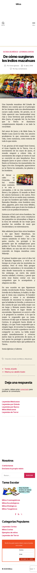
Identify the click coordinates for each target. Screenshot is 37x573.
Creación (8, 359)
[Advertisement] (18, 27)
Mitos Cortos (7, 530)
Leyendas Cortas (26, 51)
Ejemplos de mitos (10, 532)
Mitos (18, 4)
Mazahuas (28, 359)
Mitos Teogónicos (9, 509)
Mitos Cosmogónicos (11, 500)
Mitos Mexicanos (9, 410)
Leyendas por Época (10, 407)
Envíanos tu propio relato (12, 469)
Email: (20, 554)
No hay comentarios (20, 69)
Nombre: (21, 550)
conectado (24, 389)
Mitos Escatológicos (10, 503)
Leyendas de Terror (10, 412)
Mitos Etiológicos (9, 506)
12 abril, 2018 (28, 66)
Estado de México (10, 51)
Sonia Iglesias (14, 66)
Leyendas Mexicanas (11, 402)
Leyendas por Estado (11, 404)
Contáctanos (7, 466)
